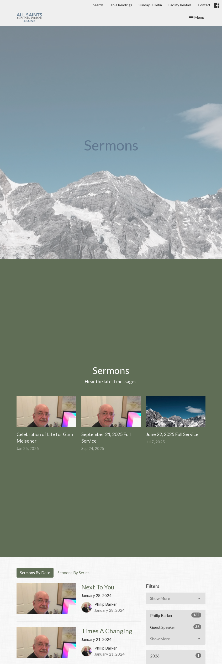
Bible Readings (121, 5)
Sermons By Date (35, 572)
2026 (175, 655)
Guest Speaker (175, 627)
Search (98, 5)
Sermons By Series (73, 572)
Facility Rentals (179, 5)
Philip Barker (175, 615)
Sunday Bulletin (150, 5)
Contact (204, 5)
